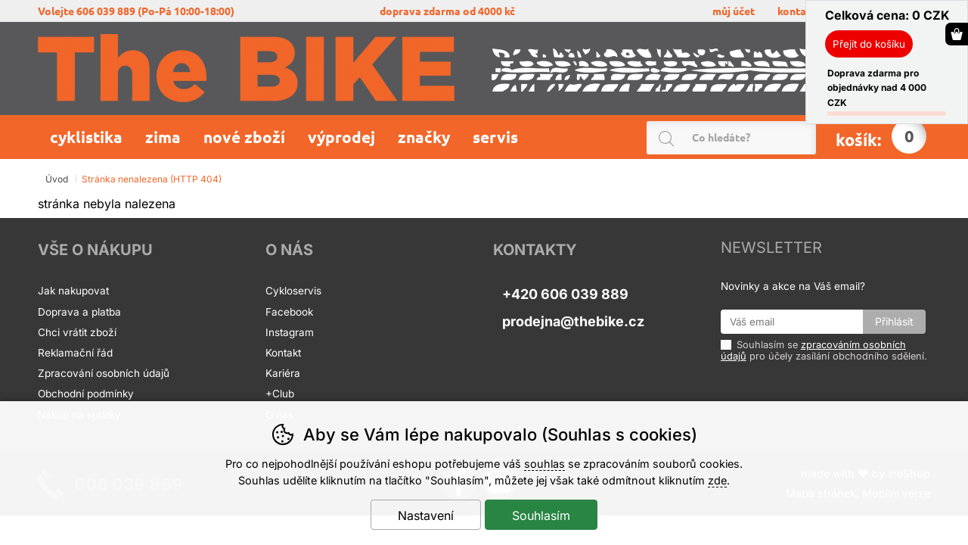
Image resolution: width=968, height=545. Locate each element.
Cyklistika (86, 137)
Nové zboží (244, 137)
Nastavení (426, 515)
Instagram (289, 332)
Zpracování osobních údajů (103, 373)
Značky (424, 137)
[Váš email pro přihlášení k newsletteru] (792, 322)
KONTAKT (797, 11)
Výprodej (341, 137)
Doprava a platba (81, 312)
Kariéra (282, 373)
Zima (163, 137)
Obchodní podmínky (86, 394)
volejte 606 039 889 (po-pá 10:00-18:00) (136, 11)
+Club (279, 394)
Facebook (289, 312)
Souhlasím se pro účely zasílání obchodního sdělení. (824, 350)
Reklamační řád (75, 353)
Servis (497, 137)
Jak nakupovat (73, 291)
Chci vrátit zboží (77, 332)
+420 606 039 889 (565, 294)
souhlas (544, 463)
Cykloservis (293, 291)
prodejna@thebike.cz (573, 321)
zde (717, 480)
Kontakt (283, 353)
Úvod (56, 179)
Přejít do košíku (869, 44)
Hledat (808, 138)
